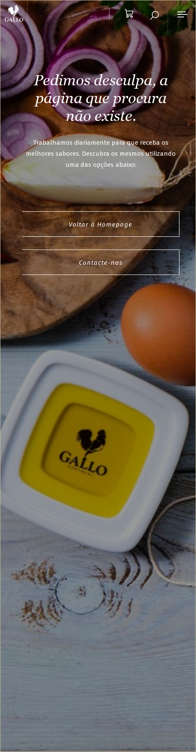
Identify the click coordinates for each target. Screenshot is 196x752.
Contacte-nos (101, 263)
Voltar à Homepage (100, 224)
